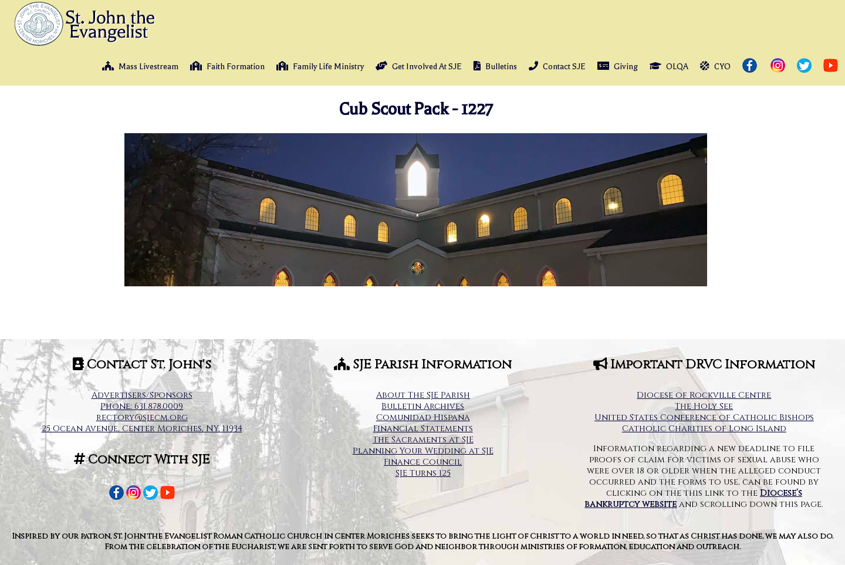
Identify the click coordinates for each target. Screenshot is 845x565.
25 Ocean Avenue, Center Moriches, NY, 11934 (142, 428)
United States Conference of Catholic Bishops (704, 417)
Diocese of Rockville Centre (704, 395)
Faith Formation (227, 66)
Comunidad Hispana (423, 417)
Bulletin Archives (422, 406)
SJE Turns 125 (423, 473)
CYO (715, 66)
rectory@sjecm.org (142, 417)
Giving (617, 66)
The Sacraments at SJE (423, 439)
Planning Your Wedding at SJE (423, 450)
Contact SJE (557, 66)
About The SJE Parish (423, 395)
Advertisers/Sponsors (142, 395)
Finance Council (423, 462)
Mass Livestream (140, 66)
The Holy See (704, 406)
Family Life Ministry (320, 66)
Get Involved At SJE (419, 66)
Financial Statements (423, 428)
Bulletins (495, 66)
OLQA (669, 66)
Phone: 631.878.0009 (141, 406)
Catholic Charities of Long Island (704, 428)
